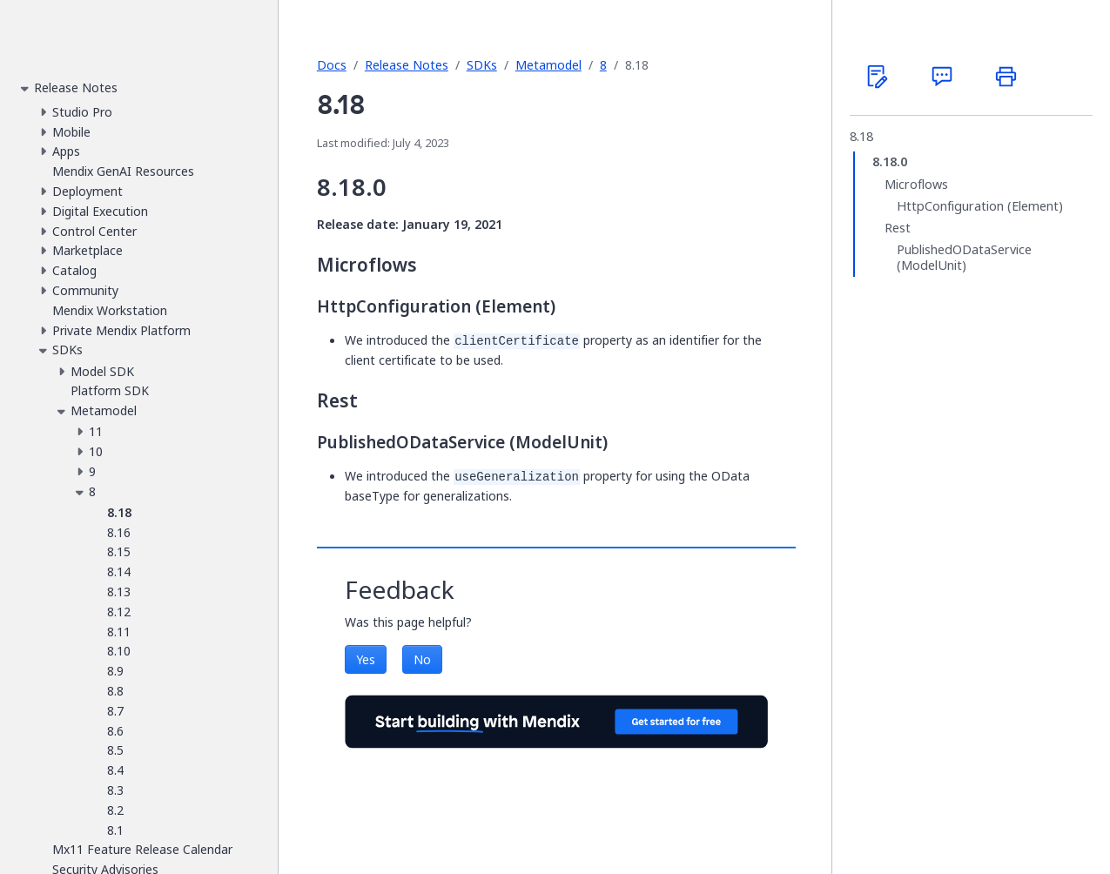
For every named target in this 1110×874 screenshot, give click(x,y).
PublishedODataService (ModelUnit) (964, 257)
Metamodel (548, 65)
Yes (365, 659)
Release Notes (406, 65)
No (422, 659)
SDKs (482, 65)
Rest (898, 228)
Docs (331, 65)
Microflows (916, 184)
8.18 (861, 136)
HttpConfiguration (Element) (980, 206)
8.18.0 (889, 161)
